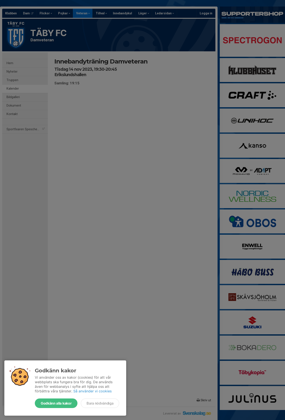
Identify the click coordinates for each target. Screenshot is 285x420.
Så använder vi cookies (92, 391)
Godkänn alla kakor (56, 403)
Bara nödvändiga (100, 403)
